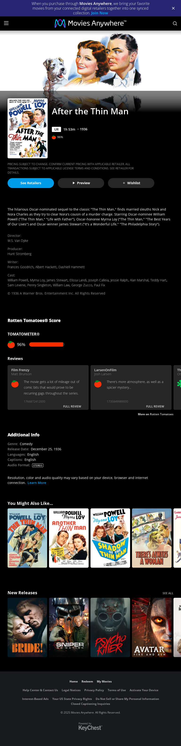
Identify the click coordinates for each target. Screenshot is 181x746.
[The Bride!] (27, 627)
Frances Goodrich (20, 267)
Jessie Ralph (119, 280)
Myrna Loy (37, 280)
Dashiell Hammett (71, 267)
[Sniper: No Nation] (69, 627)
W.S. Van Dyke (18, 240)
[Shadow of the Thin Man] (110, 538)
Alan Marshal (139, 280)
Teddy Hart (158, 280)
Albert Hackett (46, 267)
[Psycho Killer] (110, 627)
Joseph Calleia (98, 280)
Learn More (37, 482)
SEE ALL (168, 593)
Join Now (99, 13)
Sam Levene (16, 285)
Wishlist (131, 183)
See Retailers (31, 183)
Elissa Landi (78, 280)
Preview (81, 183)
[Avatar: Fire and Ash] (152, 627)
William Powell (18, 280)
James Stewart (57, 280)
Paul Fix (99, 285)
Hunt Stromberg (19, 253)
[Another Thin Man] (69, 538)
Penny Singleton (39, 285)
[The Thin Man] (27, 538)
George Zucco (81, 285)
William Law (61, 285)
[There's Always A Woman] (152, 538)
